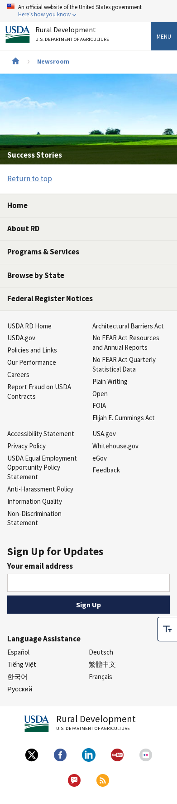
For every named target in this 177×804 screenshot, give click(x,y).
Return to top (29, 179)
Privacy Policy (26, 446)
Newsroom (53, 61)
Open (100, 393)
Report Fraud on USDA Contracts (39, 391)
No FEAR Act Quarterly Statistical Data (124, 364)
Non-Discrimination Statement (34, 518)
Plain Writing (110, 381)
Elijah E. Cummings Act (123, 417)
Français (100, 676)
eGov (99, 458)
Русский (19, 689)
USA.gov (104, 433)
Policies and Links (32, 350)
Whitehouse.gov (115, 446)
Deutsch (101, 652)
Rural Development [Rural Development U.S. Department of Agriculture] (73, 35)
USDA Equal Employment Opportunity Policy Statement (42, 467)
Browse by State (35, 275)
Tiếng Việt (21, 664)
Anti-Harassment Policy (40, 489)
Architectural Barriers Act (128, 326)
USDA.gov (21, 337)
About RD (23, 228)
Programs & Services (43, 252)
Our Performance (31, 362)
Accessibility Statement (40, 433)
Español (18, 652)
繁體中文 (102, 664)
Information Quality (34, 501)
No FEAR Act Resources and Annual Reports (125, 342)
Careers (18, 374)
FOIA (99, 405)
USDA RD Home (29, 326)
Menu (164, 36)
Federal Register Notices (50, 298)
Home (17, 205)
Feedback (106, 470)
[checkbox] (167, 629)
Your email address (40, 566)
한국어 (17, 676)
